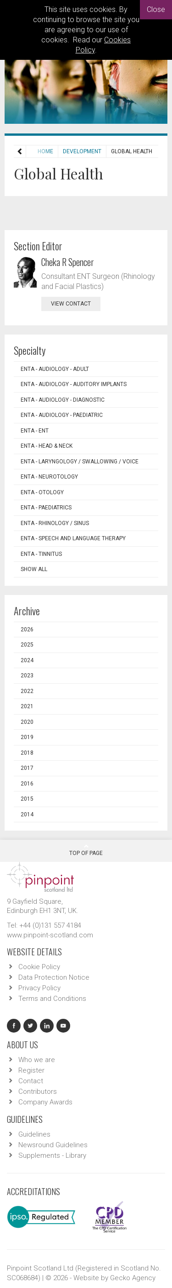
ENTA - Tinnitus (41, 554)
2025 (27, 644)
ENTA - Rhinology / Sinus (55, 523)
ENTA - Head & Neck (46, 446)
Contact (30, 1081)
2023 (27, 675)
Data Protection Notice (53, 977)
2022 (27, 691)
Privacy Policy (39, 988)
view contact (71, 303)
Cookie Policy (39, 967)
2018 (27, 753)
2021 (27, 706)
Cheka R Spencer (67, 262)
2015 (27, 799)
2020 (27, 722)
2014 (27, 814)
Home (27, 151)
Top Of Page (86, 849)
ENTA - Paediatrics (46, 507)
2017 (27, 768)
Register (31, 1070)
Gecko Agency (132, 1278)
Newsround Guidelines (53, 1145)
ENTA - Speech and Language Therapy (73, 538)
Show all (34, 569)
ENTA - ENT (35, 430)
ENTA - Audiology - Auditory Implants (74, 384)
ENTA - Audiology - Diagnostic (63, 400)
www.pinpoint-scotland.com (50, 935)
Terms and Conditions (52, 998)
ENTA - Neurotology (49, 477)
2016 (27, 783)
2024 (27, 660)
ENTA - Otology (42, 492)
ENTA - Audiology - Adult (55, 369)
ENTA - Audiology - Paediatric (62, 415)
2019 (27, 737)
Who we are (36, 1060)
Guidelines (34, 1134)
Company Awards (45, 1102)
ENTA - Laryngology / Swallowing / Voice (80, 461)
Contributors (37, 1091)
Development (64, 151)
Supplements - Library (52, 1155)
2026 (27, 629)
